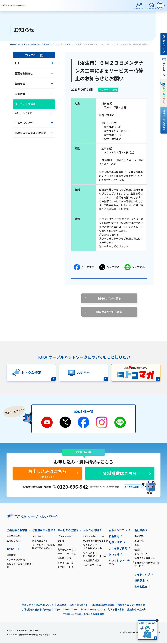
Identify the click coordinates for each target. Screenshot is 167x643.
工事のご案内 (13, 540)
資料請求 (139, 580)
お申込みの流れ (15, 536)
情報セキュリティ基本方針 (131, 605)
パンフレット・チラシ (119, 562)
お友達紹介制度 (91, 560)
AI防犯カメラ (64, 558)
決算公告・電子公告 (144, 558)
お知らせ (48, 44)
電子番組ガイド (40, 540)
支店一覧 (139, 540)
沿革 (136, 545)
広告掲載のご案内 (136, 609)
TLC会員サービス (92, 564)
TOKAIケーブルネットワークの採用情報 (83, 614)
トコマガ (114, 554)
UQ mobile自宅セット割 (95, 540)
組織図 (137, 549)
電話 (60, 545)
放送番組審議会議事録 (102, 605)
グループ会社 (141, 553)
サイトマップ (142, 574)
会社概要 (139, 536)
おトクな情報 (91, 530)
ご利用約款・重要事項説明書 (36, 609)
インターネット (66, 536)
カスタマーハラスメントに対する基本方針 (102, 609)
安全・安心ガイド (79, 605)
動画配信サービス (67, 549)
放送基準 (61, 605)
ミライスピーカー (67, 562)
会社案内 (139, 530)
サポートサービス (67, 553)
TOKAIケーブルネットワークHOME (25, 44)
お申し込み (140, 586)
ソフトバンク (96, 546)
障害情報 (11, 555)
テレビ (61, 540)
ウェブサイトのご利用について (38, 605)
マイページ (38, 536)
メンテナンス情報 (62, 44)
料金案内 (114, 536)
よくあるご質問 (118, 548)
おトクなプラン (118, 530)
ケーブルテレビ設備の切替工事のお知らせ (43, 546)
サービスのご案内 (68, 530)
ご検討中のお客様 (17, 530)
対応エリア (115, 542)
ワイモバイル (96, 554)
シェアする (84, 267)
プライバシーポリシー (65, 609)
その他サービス (66, 567)
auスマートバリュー (93, 536)
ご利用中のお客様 (42, 530)
